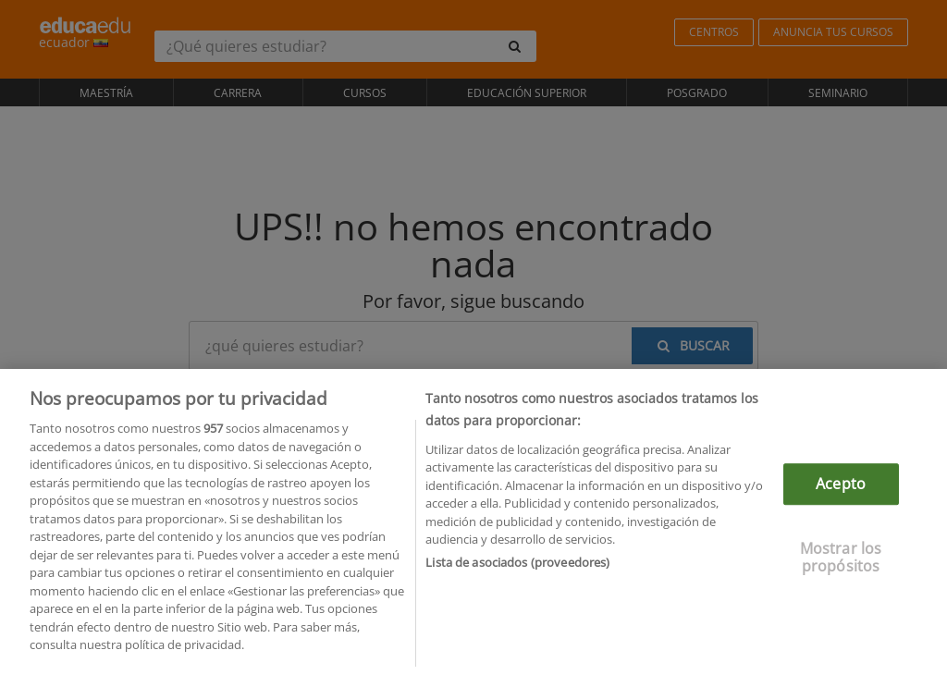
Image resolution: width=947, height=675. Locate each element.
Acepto (841, 487)
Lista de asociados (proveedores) (517, 566)
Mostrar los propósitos (841, 561)
